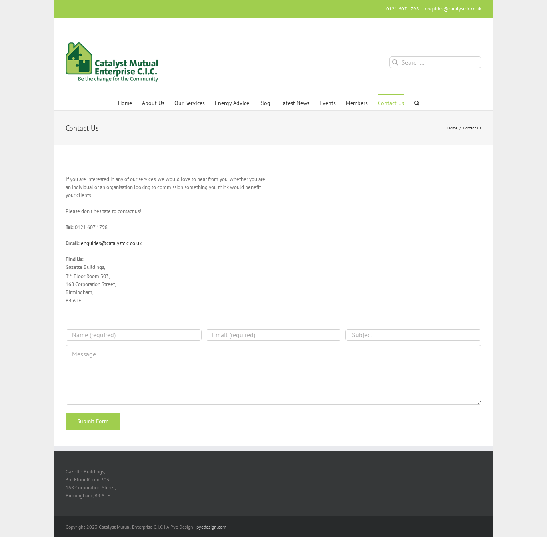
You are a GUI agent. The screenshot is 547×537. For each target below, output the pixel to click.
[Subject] (413, 335)
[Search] (395, 62)
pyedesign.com (211, 527)
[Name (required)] (134, 335)
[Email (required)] (273, 335)
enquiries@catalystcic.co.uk (453, 9)
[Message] (273, 375)
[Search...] (435, 62)
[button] (416, 102)
